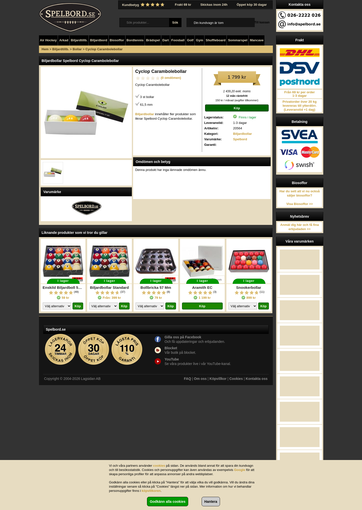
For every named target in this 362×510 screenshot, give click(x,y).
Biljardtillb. (79, 40)
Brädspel (153, 40)
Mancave (256, 40)
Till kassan (261, 22)
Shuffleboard (215, 40)
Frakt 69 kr (183, 4)
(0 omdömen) (171, 78)
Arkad (63, 40)
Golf (190, 40)
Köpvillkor (218, 379)
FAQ (187, 379)
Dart (165, 40)
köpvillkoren (151, 491)
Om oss (200, 379)
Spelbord (240, 139)
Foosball (177, 40)
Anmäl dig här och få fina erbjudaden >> (299, 227)
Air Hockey (48, 40)
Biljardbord (98, 40)
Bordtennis (135, 40)
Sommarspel (237, 40)
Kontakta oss (257, 379)
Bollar (77, 49)
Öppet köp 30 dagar (252, 4)
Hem (45, 49)
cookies (159, 465)
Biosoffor (117, 40)
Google (239, 470)
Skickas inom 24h (213, 4)
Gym (199, 40)
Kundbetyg (144, 4)
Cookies (236, 379)
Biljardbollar (242, 134)
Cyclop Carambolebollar (104, 49)
